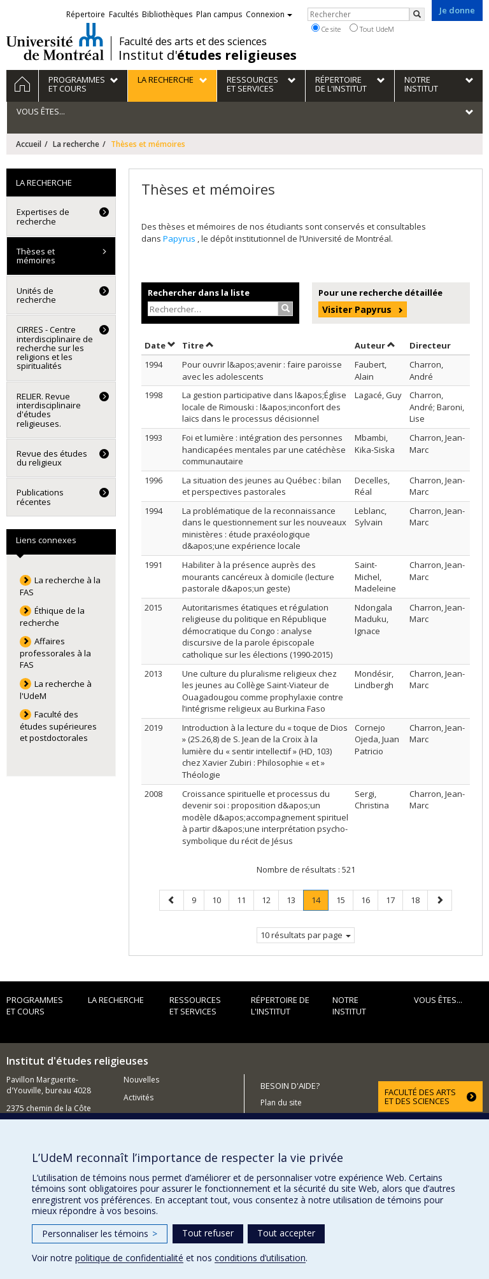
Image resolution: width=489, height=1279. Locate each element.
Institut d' (207, 55)
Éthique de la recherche (52, 616)
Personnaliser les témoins (99, 1233)
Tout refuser (208, 1233)
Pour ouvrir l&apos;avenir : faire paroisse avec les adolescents (262, 370)
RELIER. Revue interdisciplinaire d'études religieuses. (49, 410)
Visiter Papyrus (357, 309)
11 (245, 900)
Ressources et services (195, 1006)
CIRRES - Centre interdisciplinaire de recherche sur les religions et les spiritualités (55, 347)
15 (344, 900)
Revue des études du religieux (52, 458)
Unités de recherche (36, 295)
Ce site (326, 29)
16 (369, 900)
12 (270, 900)
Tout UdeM (372, 29)
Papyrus (180, 238)
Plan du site (281, 1102)
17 (394, 900)
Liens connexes (46, 540)
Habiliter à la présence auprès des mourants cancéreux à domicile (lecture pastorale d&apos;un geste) (258, 576)
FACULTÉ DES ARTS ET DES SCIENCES (420, 1096)
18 (419, 900)
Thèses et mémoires (36, 255)
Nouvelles (141, 1079)
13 (295, 900)
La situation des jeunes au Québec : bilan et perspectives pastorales (261, 486)
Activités (138, 1097)
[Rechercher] (417, 14)
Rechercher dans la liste (199, 292)
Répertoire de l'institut (280, 1006)
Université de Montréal (55, 41)
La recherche (76, 144)
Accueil (28, 144)
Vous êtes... (438, 1000)
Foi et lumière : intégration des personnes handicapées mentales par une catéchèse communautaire (264, 449)
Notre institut (349, 1006)
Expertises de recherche (43, 216)
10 (220, 900)
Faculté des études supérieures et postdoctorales (58, 726)
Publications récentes (40, 497)
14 (320, 902)
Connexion (269, 14)
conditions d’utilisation (260, 1258)
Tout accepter (286, 1233)
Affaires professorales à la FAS (55, 652)
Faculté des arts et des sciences (193, 41)
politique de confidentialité (129, 1258)
